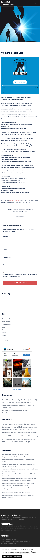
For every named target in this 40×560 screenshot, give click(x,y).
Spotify (4, 327)
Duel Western (15, 541)
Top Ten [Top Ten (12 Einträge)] (17, 439)
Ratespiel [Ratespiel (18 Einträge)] (27, 436)
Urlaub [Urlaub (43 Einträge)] (33, 439)
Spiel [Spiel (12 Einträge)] (11, 439)
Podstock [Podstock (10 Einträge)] (13, 436)
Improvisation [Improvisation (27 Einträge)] (6, 430)
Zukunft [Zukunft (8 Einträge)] (3, 444)
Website (5, 265)
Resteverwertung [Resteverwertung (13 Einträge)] (34, 436)
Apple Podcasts (6, 321)
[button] (35, 3)
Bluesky (4, 332)
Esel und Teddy (6, 2)
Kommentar (6, 236)
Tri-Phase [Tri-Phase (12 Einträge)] (21, 439)
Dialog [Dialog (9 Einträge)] (32, 424)
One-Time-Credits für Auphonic (16, 519)
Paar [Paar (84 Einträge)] (9, 435)
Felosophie (9, 413)
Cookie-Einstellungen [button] (7, 556)
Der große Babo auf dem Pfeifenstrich (19, 410)
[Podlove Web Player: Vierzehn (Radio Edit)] (20, 75)
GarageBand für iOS (14, 200)
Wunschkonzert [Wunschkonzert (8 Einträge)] (33, 441)
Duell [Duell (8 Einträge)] (34, 424)
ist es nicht (6, 517)
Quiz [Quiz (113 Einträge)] (22, 435)
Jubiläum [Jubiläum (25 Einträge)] (21, 430)
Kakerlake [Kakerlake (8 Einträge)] (26, 429)
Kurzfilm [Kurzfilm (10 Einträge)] (31, 429)
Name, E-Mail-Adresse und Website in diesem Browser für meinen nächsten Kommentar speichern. (20, 275)
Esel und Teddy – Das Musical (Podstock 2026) (24, 400)
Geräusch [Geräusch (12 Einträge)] (24, 427)
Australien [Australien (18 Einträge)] (7, 424)
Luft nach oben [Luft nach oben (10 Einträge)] (17, 432)
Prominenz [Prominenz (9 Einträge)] (17, 436)
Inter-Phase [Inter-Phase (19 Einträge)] (14, 430)
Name (5, 250)
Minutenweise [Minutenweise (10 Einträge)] (26, 432)
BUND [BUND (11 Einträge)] (17, 424)
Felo (3, 413)
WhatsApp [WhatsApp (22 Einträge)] (27, 442)
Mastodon (5, 330)
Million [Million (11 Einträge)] (21, 432)
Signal (4, 335)
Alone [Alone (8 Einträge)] (3, 424)
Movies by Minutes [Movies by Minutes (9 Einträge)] (33, 432)
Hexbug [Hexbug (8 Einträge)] (31, 427)
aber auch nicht (17, 517)
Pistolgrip (9, 543)
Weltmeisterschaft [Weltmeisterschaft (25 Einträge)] (17, 442)
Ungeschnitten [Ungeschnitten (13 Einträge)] (27, 439)
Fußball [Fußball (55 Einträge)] (19, 427)
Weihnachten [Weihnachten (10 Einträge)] (9, 442)
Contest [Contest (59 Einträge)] (27, 424)
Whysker (4, 410)
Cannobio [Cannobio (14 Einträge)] (20, 424)
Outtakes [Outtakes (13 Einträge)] (4, 436)
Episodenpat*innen (7, 319)
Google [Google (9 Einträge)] (28, 427)
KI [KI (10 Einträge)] (28, 429)
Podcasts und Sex (19, 216)
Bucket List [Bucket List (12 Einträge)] (12, 424)
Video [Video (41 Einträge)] (4, 441)
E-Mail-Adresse (7, 257)
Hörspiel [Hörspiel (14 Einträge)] (35, 427)
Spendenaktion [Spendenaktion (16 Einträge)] (6, 439)
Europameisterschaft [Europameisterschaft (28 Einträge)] (9, 427)
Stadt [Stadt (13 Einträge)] (14, 439)
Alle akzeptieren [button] (17, 556)
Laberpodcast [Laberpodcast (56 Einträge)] (7, 432)
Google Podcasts (6, 324)
